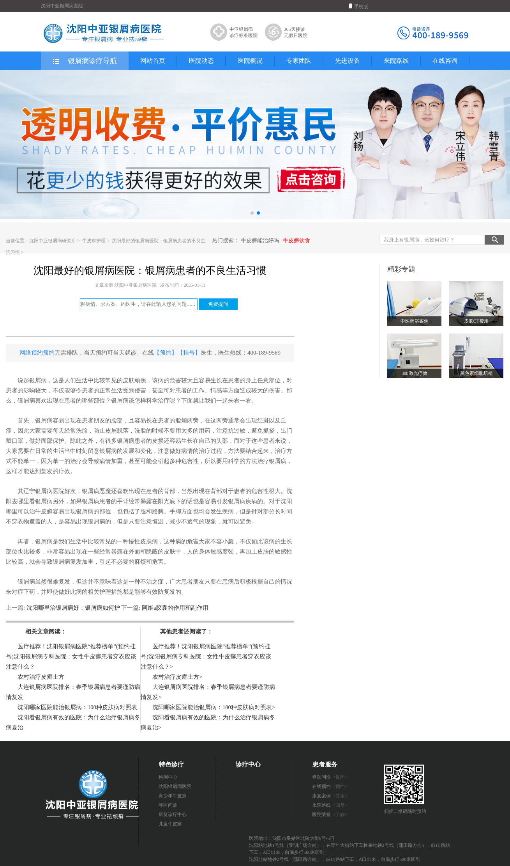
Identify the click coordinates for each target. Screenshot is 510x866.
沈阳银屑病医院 (175, 786)
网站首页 (152, 60)
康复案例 (330, 796)
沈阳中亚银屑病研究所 (52, 240)
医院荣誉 (330, 814)
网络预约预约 (37, 353)
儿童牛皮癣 (170, 824)
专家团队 (298, 60)
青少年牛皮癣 (173, 796)
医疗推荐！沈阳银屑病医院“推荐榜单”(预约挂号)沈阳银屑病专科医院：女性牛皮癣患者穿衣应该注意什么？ (71, 656)
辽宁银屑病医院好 (46, 491)
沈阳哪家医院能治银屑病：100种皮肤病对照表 (77, 707)
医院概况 (250, 60)
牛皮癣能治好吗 (260, 240)
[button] (252, 213)
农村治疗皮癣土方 (41, 677)
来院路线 (396, 60)
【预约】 (165, 353)
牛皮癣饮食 (296, 240)
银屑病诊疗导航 (84, 61)
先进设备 (347, 60)
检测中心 (168, 777)
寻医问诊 (168, 805)
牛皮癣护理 (94, 240)
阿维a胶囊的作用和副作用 (174, 608)
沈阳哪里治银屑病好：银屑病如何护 (73, 608)
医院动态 (201, 60)
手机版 (358, 6)
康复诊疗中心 (173, 814)
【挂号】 (189, 353)
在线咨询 (444, 60)
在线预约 (330, 786)
